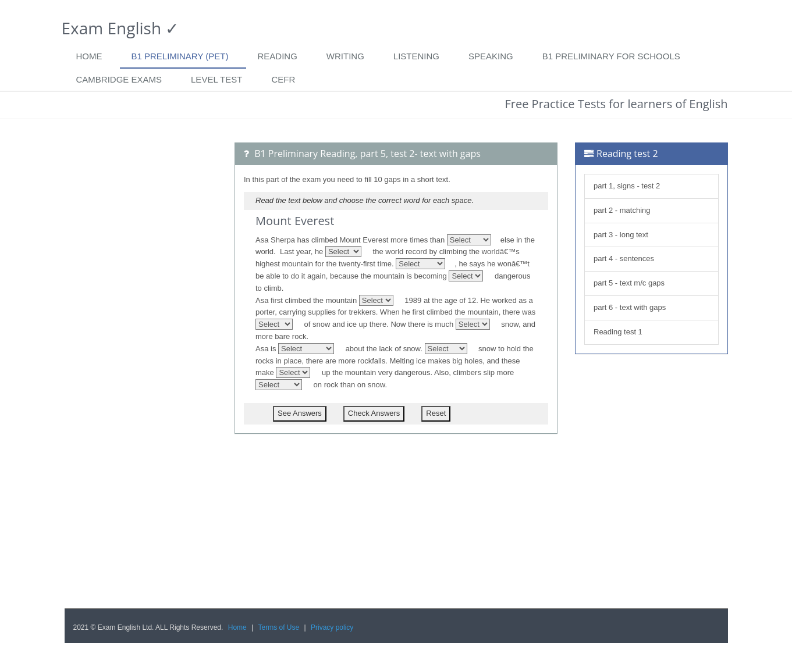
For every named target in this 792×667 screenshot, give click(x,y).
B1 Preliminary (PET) (180, 56)
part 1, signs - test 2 (627, 185)
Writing (345, 56)
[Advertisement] (141, 316)
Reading (277, 56)
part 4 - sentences (624, 258)
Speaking (490, 56)
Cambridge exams (119, 79)
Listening (416, 56)
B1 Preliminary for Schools (611, 56)
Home (89, 56)
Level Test (216, 79)
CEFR (283, 79)
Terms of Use (279, 627)
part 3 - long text (622, 234)
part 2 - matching (622, 210)
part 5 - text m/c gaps (630, 283)
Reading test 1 (618, 331)
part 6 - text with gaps (631, 307)
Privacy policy (332, 627)
